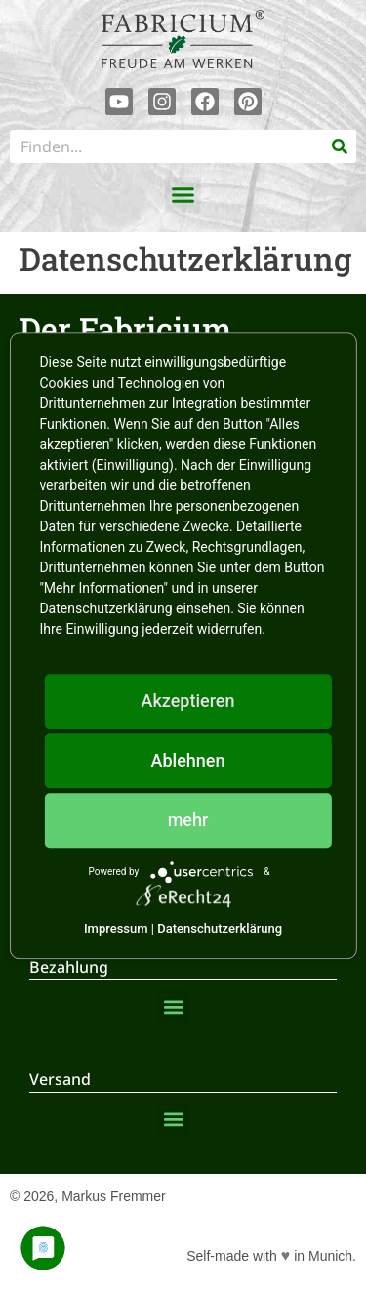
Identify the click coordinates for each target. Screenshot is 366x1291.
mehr (188, 820)
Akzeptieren (187, 700)
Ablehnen (188, 760)
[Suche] (339, 146)
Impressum (116, 928)
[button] (183, 195)
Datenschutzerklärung (219, 928)
